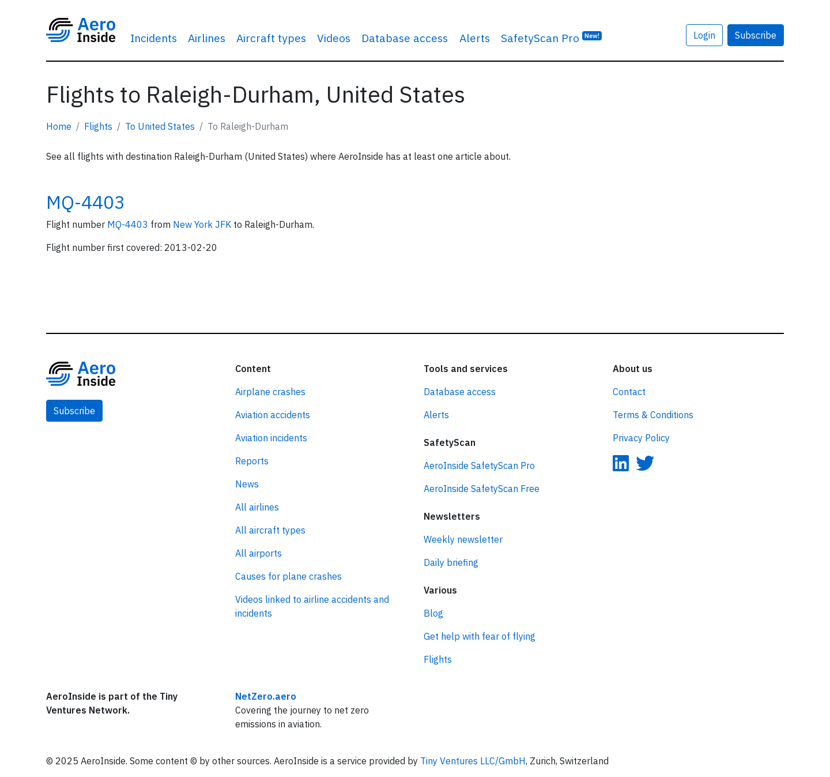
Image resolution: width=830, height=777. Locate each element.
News (247, 484)
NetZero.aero (265, 696)
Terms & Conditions (653, 415)
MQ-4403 (85, 202)
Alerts (474, 38)
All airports (258, 553)
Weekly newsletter (463, 539)
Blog (433, 613)
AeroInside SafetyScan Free (482, 488)
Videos (333, 38)
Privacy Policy (641, 438)
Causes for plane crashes (288, 576)
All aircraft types (270, 530)
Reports (252, 461)
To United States (160, 126)
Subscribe (755, 35)
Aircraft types (271, 38)
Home (58, 126)
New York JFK (203, 224)
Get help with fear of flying (479, 636)
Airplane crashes (270, 391)
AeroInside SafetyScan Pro (479, 465)
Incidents (153, 38)
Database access (404, 38)
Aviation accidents (272, 415)
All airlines (257, 507)
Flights (98, 126)
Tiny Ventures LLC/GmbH (473, 761)
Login (704, 35)
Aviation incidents (271, 438)
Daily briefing (451, 562)
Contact (629, 391)
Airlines (206, 38)
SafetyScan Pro (551, 37)
